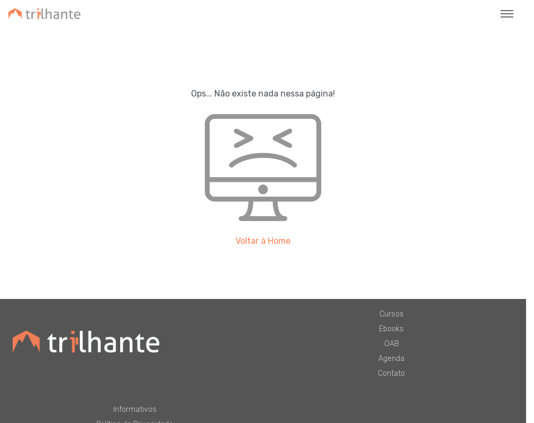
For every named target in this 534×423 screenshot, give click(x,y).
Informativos (135, 409)
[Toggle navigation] (507, 14)
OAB (391, 343)
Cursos (391, 314)
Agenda (391, 358)
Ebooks (391, 328)
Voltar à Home (263, 241)
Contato (391, 373)
